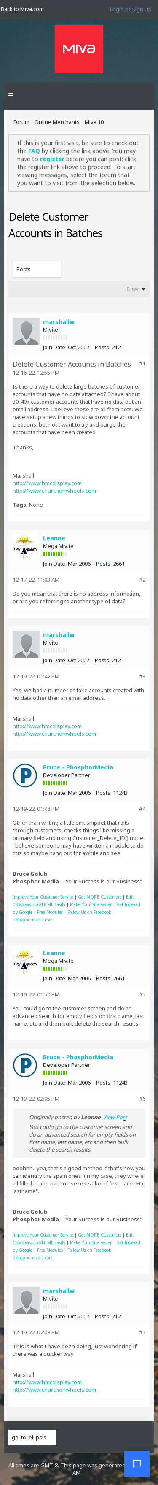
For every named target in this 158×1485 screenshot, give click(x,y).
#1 (142, 363)
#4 (142, 809)
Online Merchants (57, 122)
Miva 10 (94, 122)
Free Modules (50, 912)
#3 (142, 676)
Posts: (102, 347)
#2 (142, 579)
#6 (142, 1098)
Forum (21, 122)
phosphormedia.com (33, 920)
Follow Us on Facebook (89, 912)
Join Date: (55, 347)
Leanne (54, 538)
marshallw (59, 322)
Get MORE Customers (99, 897)
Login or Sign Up (131, 9)
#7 (142, 1332)
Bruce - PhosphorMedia (78, 767)
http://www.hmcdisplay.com (47, 483)
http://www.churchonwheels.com (54, 490)
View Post (115, 1117)
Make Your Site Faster (91, 904)
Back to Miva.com (22, 9)
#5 (142, 994)
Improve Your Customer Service (43, 897)
